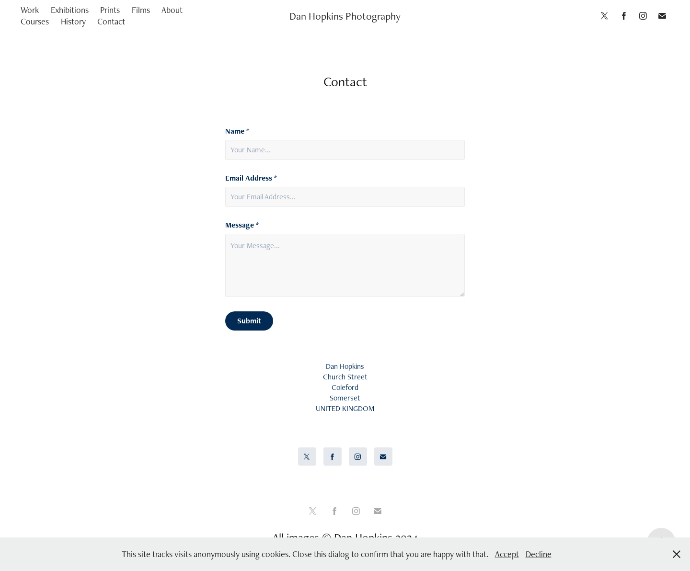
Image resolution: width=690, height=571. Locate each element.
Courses (35, 21)
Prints (110, 9)
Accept (507, 554)
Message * (242, 225)
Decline (539, 554)
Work (30, 9)
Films (141, 9)
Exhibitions (70, 9)
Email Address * (251, 178)
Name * (237, 131)
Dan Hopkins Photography (345, 16)
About (172, 9)
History (73, 21)
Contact (111, 21)
